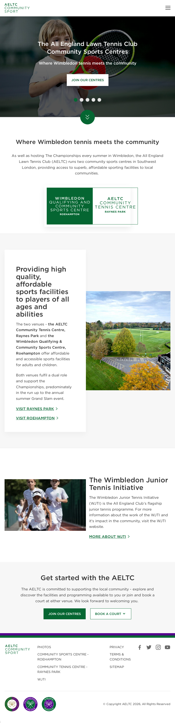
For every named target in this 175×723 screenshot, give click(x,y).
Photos (44, 647)
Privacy (117, 647)
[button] (168, 8)
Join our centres (87, 80)
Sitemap (117, 667)
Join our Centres (64, 614)
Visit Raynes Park (37, 409)
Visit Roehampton (37, 418)
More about (109, 536)
